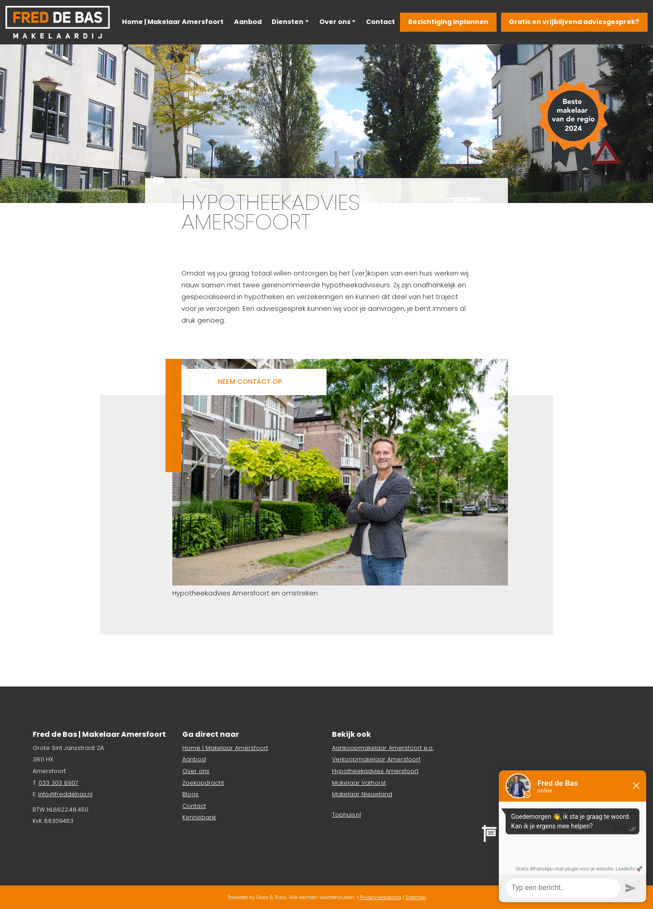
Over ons (335, 21)
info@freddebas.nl (65, 794)
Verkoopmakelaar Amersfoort (376, 759)
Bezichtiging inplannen (448, 21)
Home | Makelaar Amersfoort (173, 21)
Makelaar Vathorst (359, 783)
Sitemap (415, 897)
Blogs (190, 794)
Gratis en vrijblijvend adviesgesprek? (574, 21)
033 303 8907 (58, 783)
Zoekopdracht (203, 783)
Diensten (287, 21)
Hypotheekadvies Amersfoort (375, 771)
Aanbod (248, 21)
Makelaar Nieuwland (362, 794)
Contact (380, 21)
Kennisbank (199, 817)
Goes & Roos (271, 897)
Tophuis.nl (346, 814)
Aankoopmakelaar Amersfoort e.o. (383, 748)
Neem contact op (250, 381)
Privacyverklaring (380, 897)
